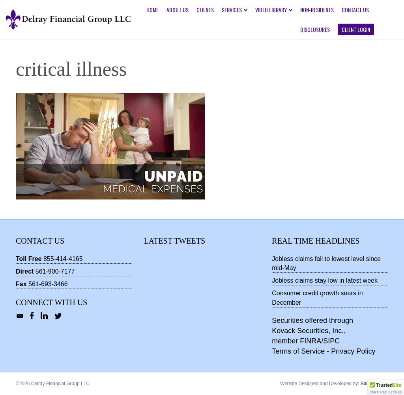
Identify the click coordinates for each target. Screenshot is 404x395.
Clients (205, 10)
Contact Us (355, 10)
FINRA (310, 341)
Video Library (271, 10)
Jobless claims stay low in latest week (325, 280)
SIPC (331, 341)
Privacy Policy (353, 351)
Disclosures (315, 29)
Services (232, 10)
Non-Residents (317, 10)
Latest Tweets (174, 241)
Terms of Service (298, 351)
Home (152, 10)
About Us (177, 10)
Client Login (356, 29)
